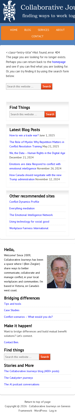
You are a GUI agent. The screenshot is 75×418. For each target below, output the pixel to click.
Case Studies (11, 310)
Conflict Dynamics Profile (24, 201)
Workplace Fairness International (28, 228)
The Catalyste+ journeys (18, 378)
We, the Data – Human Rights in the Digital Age (37, 153)
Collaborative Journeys (35, 11)
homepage (59, 62)
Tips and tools (12, 304)
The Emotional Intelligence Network (31, 215)
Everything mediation (22, 208)
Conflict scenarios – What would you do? (28, 317)
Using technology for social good (29, 221)
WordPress (40, 410)
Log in (53, 410)
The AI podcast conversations (21, 384)
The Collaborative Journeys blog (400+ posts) (31, 371)
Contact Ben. (11, 342)
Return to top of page (38, 402)
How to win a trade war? (24, 135)
